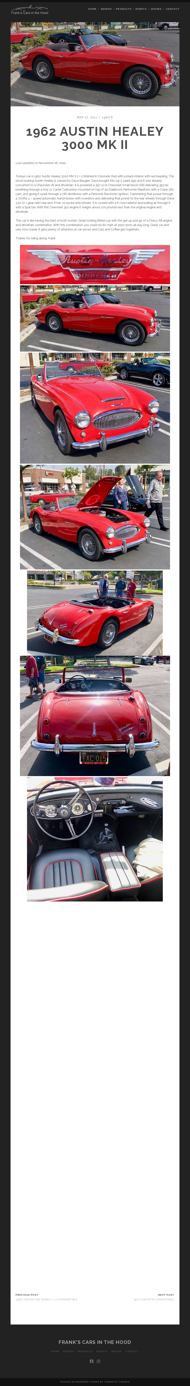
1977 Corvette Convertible (154, 1299)
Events (141, 9)
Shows (156, 9)
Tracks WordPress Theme (79, 1381)
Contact (172, 9)
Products (123, 9)
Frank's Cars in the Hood (95, 1342)
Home (92, 9)
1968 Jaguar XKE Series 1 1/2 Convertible (47, 1299)
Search (106, 9)
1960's (107, 117)
